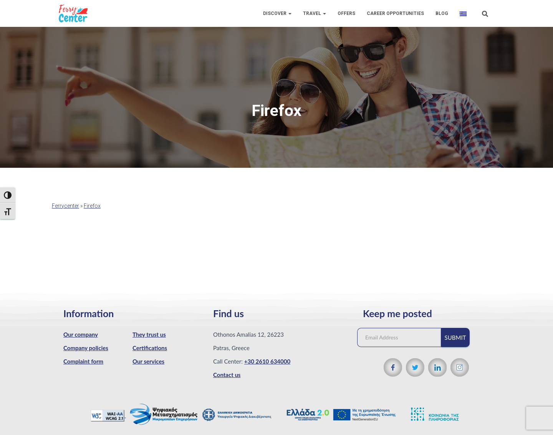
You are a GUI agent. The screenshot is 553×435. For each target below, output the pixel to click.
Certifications (149, 347)
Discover (277, 13)
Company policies (85, 347)
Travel (314, 13)
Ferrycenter (65, 206)
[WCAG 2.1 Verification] (108, 415)
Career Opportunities (395, 13)
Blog (441, 13)
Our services (148, 361)
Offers (346, 13)
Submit (455, 337)
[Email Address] (403, 337)
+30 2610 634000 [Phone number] (267, 361)
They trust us (149, 334)
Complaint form (83, 361)
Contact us (226, 374)
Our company (80, 334)
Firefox (92, 206)
